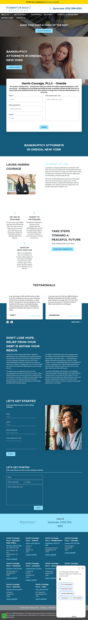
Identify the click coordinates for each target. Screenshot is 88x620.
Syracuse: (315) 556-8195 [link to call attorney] (14, 546)
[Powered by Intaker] (74, 616)
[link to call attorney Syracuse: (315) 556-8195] (65, 8)
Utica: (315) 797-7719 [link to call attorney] (42, 589)
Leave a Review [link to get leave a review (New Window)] (11, 559)
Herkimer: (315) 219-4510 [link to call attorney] (14, 568)
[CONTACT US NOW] (14, 67)
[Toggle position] (79, 568)
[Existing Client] (7, 18)
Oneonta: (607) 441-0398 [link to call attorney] (14, 589)
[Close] (85, 2)
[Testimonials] (36, 14)
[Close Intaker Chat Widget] (82, 568)
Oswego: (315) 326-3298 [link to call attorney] (72, 543)
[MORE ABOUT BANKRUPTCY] (63, 249)
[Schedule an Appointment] (68, 14)
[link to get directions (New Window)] (14, 553)
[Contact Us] (20, 18)
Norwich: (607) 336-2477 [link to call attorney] (53, 568)
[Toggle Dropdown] (10, 15)
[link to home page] (18, 8)
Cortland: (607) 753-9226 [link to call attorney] (34, 568)
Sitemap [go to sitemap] (44, 607)
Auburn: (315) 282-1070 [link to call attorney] (33, 543)
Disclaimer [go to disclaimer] (52, 607)
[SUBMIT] (43, 127)
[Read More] (77, 322)
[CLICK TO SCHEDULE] (44, 31)
